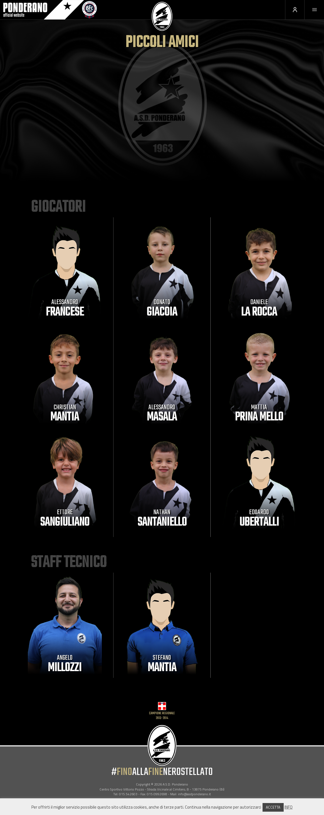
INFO (289, 807)
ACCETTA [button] (273, 807)
